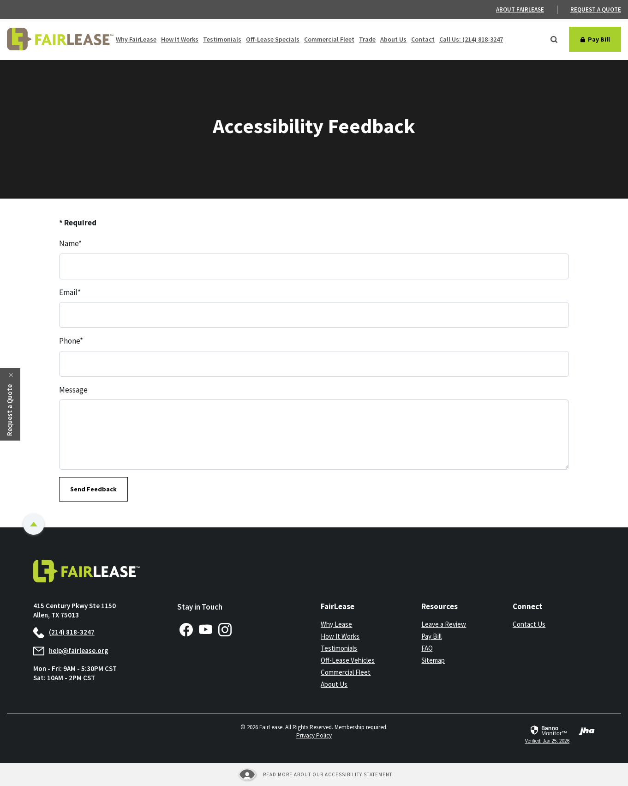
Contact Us (529, 624)
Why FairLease (136, 39)
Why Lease (336, 624)
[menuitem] (526, 10)
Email (70, 292)
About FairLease (520, 9)
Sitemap (433, 660)
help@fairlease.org (70, 650)
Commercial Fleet (329, 39)
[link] (547, 734)
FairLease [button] (337, 606)
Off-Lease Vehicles (348, 660)
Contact (423, 39)
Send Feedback (93, 489)
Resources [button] (439, 606)
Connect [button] (528, 606)
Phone (71, 341)
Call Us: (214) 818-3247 (471, 39)
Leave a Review (443, 624)
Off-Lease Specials (272, 39)
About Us (393, 39)
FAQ (427, 648)
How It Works (179, 39)
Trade (367, 39)
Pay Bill (431, 636)
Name (70, 243)
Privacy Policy (314, 735)
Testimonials (222, 39)
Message (73, 390)
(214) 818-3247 (64, 632)
